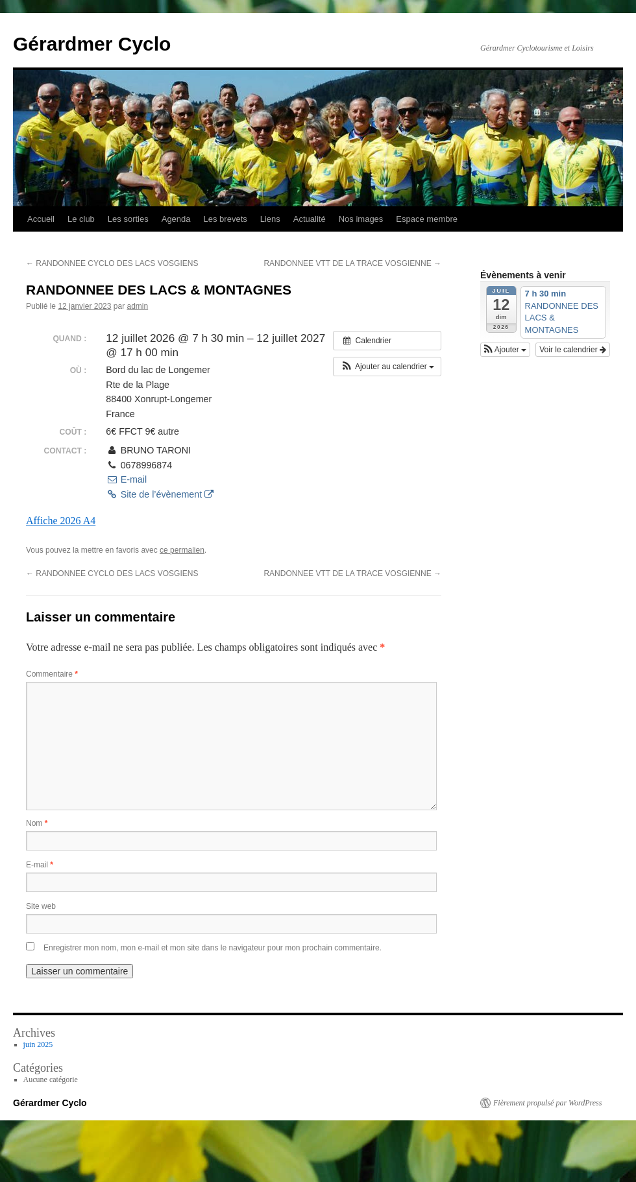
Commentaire (52, 674)
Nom (36, 823)
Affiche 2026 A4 (60, 520)
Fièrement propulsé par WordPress (547, 1102)
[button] (387, 366)
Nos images (361, 219)
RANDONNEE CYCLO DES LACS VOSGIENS (112, 263)
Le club (81, 219)
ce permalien (182, 550)
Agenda (176, 219)
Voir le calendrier (572, 349)
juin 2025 (38, 1044)
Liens (270, 219)
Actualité (309, 219)
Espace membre (427, 219)
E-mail (126, 479)
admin (137, 306)
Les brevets (225, 219)
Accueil (41, 219)
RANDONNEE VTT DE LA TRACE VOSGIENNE (352, 263)
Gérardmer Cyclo (92, 43)
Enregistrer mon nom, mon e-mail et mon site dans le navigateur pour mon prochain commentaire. (212, 947)
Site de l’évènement (160, 494)
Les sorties (128, 219)
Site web (41, 906)
